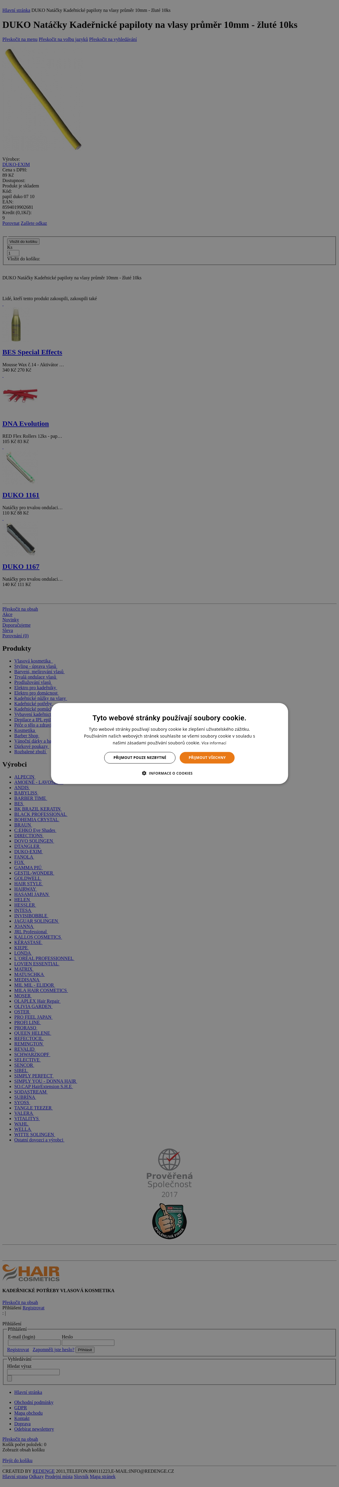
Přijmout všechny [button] (207, 757)
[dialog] (169, 743)
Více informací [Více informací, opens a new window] (213, 743)
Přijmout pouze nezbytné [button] (139, 757)
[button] (169, 772)
